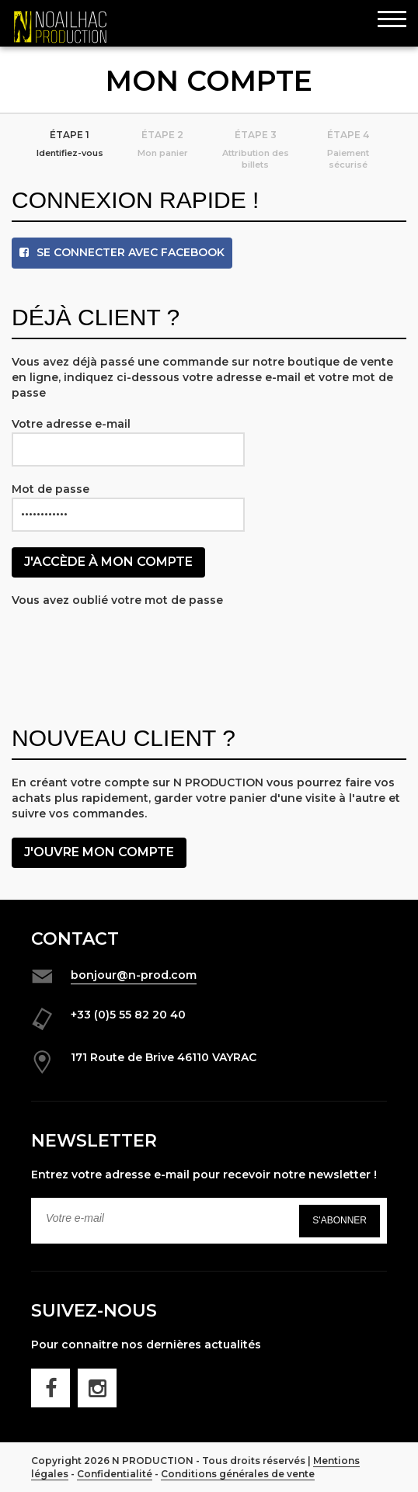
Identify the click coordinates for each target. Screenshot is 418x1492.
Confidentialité (114, 1474)
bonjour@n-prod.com (134, 975)
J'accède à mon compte (108, 561)
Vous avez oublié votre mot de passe (117, 600)
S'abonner (339, 1220)
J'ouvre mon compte (99, 852)
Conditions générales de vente (238, 1474)
